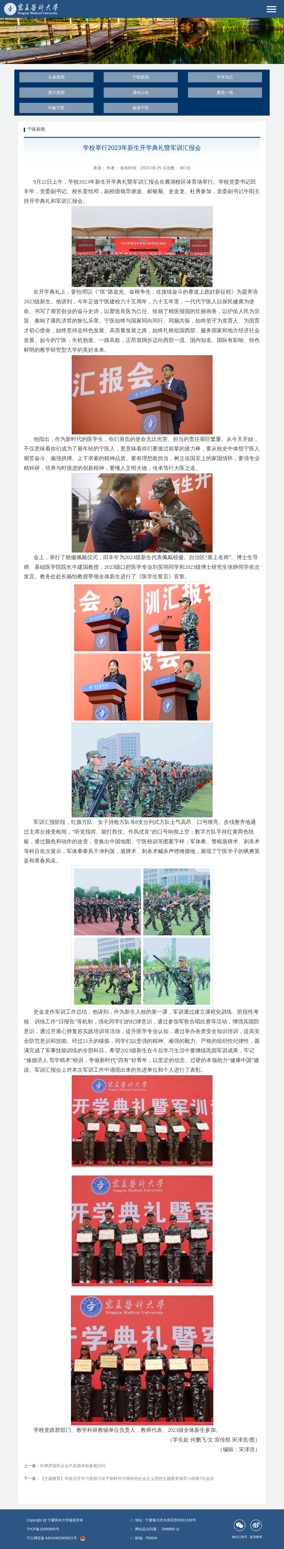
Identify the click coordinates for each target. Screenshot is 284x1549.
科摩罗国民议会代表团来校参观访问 (72, 1466)
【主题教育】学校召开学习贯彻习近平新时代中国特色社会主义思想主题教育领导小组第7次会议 (127, 1478)
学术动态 (225, 77)
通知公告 (141, 92)
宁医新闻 (141, 77)
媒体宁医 (141, 108)
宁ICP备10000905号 (43, 1529)
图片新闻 (56, 92)
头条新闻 (56, 77)
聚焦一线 (225, 92)
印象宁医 (56, 108)
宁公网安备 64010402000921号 (52, 1538)
